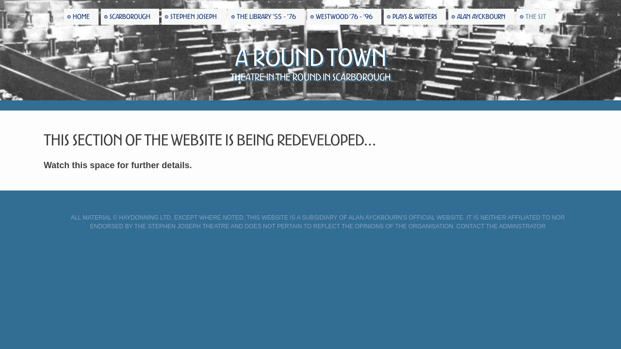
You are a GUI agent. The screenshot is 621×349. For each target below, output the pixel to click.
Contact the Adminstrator (501, 226)
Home (81, 16)
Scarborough (130, 16)
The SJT (535, 16)
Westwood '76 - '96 (344, 16)
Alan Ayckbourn (481, 16)
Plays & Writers (414, 16)
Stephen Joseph (193, 16)
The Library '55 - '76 (266, 16)
